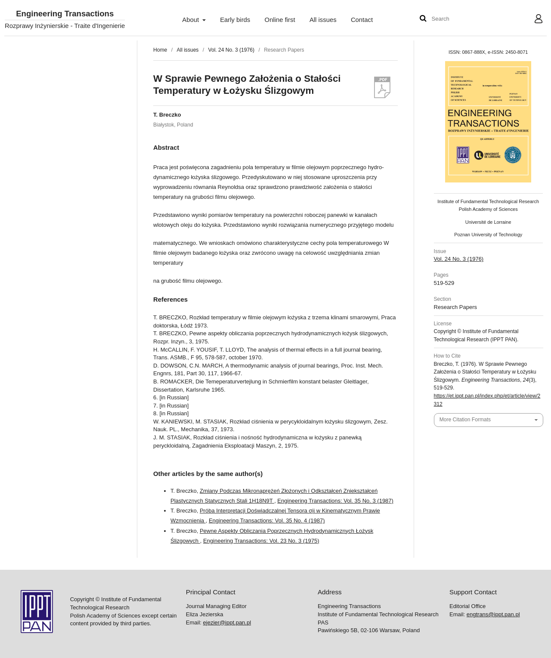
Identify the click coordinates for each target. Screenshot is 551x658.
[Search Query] (457, 19)
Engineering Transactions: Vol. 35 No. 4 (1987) (267, 520)
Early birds (235, 19)
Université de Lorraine (488, 222)
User (532, 20)
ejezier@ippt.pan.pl (227, 622)
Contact (362, 19)
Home (160, 50)
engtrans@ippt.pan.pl (493, 614)
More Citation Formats (465, 420)
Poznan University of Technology (488, 234)
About (191, 19)
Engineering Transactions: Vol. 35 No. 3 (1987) (335, 500)
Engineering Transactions (65, 14)
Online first (280, 19)
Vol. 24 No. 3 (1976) (231, 50)
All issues (323, 19)
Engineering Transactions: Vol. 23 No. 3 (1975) (261, 541)
